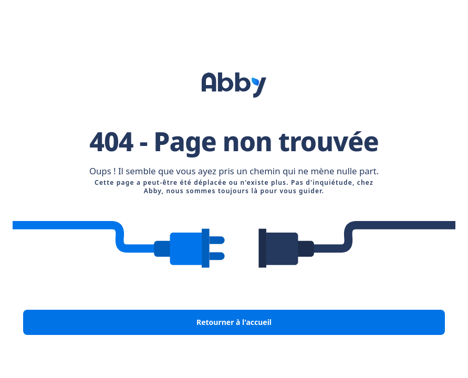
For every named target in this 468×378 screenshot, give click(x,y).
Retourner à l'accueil (234, 322)
